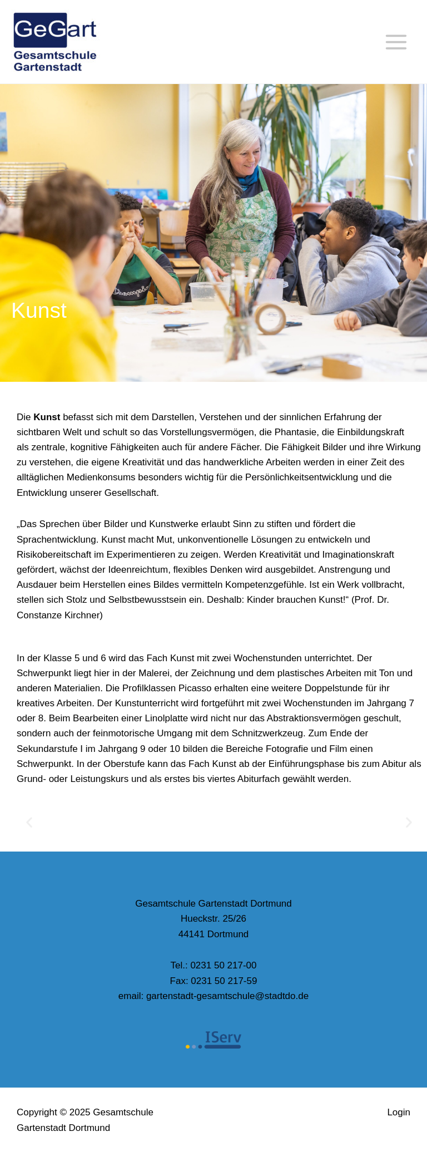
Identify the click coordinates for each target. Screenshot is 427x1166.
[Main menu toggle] (396, 42)
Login (398, 1112)
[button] (29, 822)
